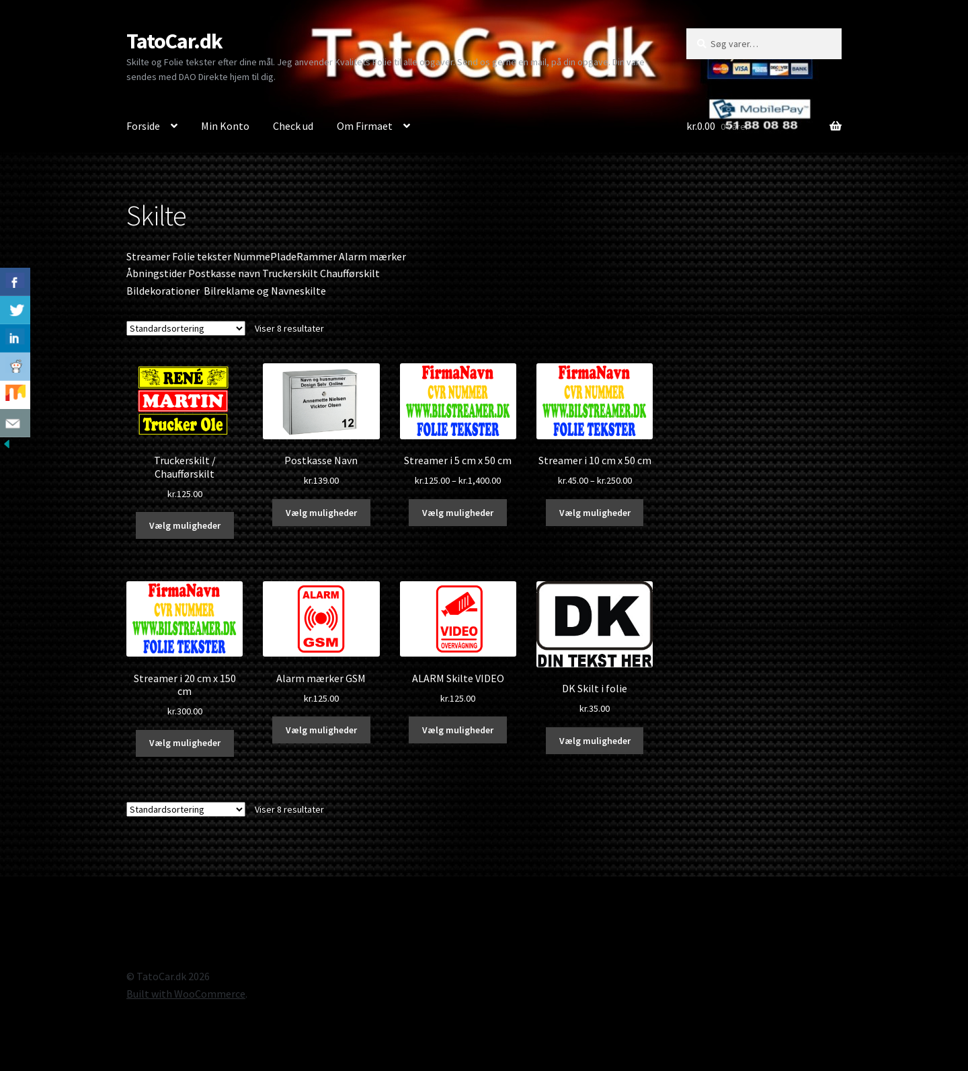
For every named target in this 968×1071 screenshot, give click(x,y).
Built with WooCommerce (185, 993)
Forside (143, 126)
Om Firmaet (365, 126)
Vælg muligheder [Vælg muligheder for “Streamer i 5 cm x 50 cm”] (457, 513)
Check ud (293, 126)
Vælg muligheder (184, 525)
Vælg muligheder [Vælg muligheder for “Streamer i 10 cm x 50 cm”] (595, 513)
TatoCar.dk (174, 41)
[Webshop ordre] (185, 328)
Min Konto (225, 126)
